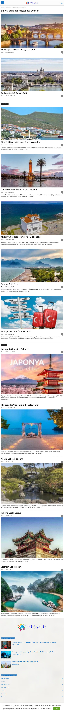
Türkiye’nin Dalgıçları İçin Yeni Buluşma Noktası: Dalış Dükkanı (34, 652)
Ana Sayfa (3, 7)
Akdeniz (3, 697)
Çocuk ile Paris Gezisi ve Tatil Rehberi (25, 662)
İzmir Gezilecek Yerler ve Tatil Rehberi (19, 189)
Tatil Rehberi (4, 688)
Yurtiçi (3, 682)
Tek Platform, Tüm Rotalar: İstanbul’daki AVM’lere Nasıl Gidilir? (34, 642)
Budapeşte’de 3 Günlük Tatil (14, 93)
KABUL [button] (57, 708)
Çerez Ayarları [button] (46, 708)
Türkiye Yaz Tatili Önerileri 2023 (16, 331)
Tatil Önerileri (5, 678)
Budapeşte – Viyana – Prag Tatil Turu (18, 49)
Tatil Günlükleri (5, 685)
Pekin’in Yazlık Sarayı (11, 513)
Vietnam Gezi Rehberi (11, 567)
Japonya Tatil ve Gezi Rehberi (14, 349)
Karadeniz (4, 694)
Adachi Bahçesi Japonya (12, 459)
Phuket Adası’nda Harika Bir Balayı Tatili (20, 405)
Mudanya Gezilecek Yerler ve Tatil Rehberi (21, 237)
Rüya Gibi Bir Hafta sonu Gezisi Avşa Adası (20, 142)
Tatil (2, 52)
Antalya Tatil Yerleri (10, 284)
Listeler (3, 691)
